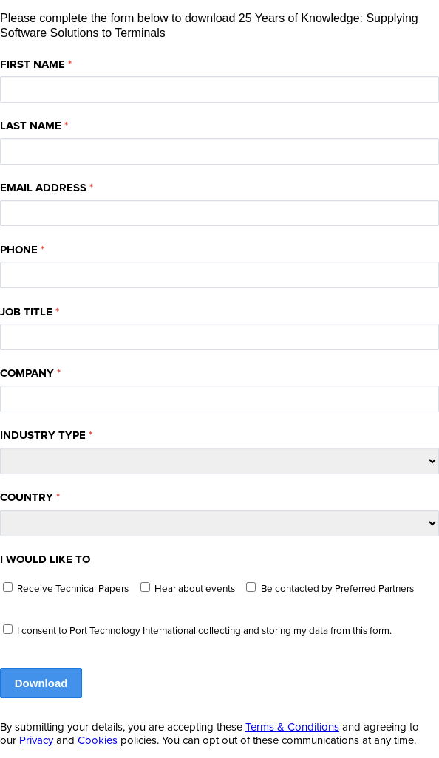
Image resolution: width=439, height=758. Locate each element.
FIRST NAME (32, 64)
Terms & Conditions (292, 727)
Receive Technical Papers (73, 589)
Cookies (98, 740)
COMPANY (27, 373)
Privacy (36, 740)
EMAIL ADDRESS (43, 187)
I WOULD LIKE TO (45, 559)
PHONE (19, 249)
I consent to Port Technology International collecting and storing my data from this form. (204, 631)
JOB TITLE (26, 311)
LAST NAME (30, 125)
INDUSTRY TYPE (43, 435)
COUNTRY (26, 497)
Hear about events (194, 589)
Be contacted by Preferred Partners (337, 589)
